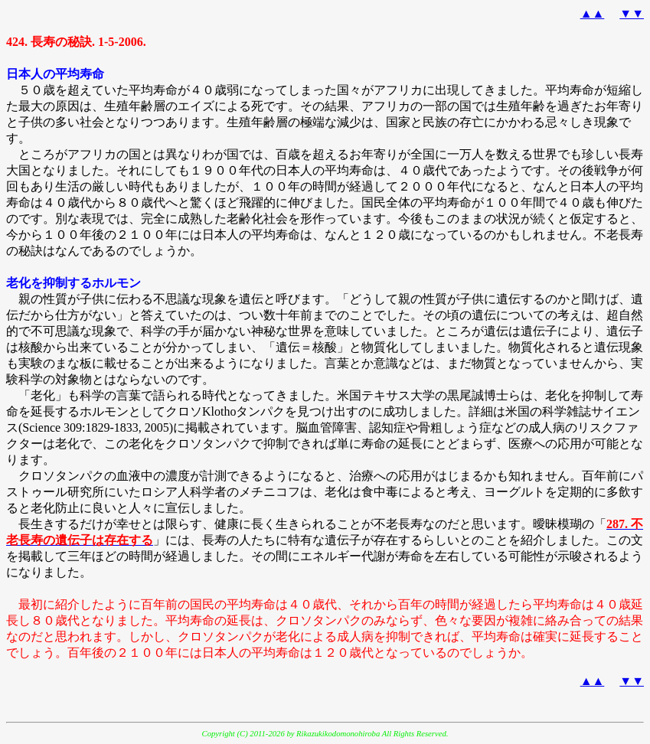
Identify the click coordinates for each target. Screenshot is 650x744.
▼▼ (631, 13)
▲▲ (592, 13)
